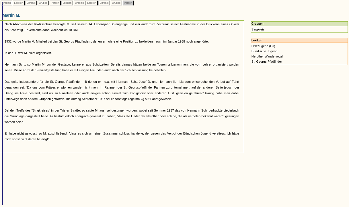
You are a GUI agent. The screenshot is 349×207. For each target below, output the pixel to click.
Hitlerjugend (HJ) (263, 46)
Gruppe (43, 2)
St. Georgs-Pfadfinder (266, 61)
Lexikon (18, 2)
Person (55, 2)
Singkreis (257, 29)
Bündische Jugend (264, 51)
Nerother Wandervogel (267, 56)
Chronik (6, 2)
